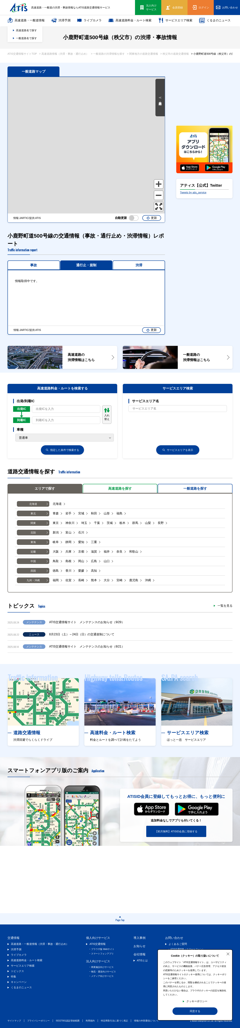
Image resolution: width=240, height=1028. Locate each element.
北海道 (33, 503)
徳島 (56, 570)
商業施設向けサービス (102, 967)
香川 (68, 570)
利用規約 (90, 1020)
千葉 (97, 522)
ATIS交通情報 (97, 943)
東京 (56, 522)
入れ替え (107, 414)
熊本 (94, 580)
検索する (62, 449)
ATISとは (142, 960)
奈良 (119, 551)
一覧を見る (225, 605)
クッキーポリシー (196, 1001)
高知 (94, 570)
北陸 (33, 532)
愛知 (81, 542)
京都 (81, 551)
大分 (107, 580)
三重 (94, 542)
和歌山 (133, 551)
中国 (33, 561)
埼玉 (84, 522)
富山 (68, 532)
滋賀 (94, 551)
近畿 (33, 551)
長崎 (81, 580)
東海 (33, 542)
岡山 (81, 561)
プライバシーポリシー (38, 1020)
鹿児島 (133, 580)
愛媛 (81, 570)
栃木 (122, 522)
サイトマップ (14, 1020)
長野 (161, 522)
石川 (81, 532)
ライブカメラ (89, 20)
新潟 (56, 532)
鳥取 (56, 561)
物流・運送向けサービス (103, 971)
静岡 (68, 542)
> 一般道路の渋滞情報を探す (108, 53)
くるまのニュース (215, 20)
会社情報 (140, 954)
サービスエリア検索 (175, 20)
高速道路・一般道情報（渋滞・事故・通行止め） (40, 943)
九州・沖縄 (33, 580)
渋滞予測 (60, 20)
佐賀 (68, 580)
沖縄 (148, 580)
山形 (107, 513)
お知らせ (140, 946)
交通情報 (14, 937)
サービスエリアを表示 (177, 449)
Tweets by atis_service (193, 192)
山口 (107, 561)
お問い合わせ (174, 937)
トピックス (17, 971)
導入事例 (140, 937)
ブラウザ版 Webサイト (102, 949)
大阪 (56, 551)
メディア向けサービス (102, 976)
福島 (119, 513)
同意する (195, 1011)
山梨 (148, 522)
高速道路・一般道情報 (26, 20)
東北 (33, 513)
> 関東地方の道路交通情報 (142, 53)
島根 (68, 561)
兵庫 (68, 551)
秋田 (94, 513)
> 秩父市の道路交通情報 (174, 53)
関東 (33, 522)
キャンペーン (19, 981)
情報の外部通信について (146, 1020)
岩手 (68, 513)
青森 (56, 513)
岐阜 (56, 542)
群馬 (135, 522)
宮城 (81, 513)
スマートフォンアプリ (102, 953)
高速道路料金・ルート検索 (130, 20)
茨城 (110, 522)
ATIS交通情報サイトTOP (22, 53)
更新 (152, 217)
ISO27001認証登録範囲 (68, 1020)
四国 (33, 570)
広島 (94, 561)
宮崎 (119, 580)
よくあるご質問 (178, 943)
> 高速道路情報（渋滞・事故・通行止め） (64, 53)
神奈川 (69, 522)
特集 (13, 976)
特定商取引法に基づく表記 (114, 1020)
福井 (107, 551)
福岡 (56, 580)
